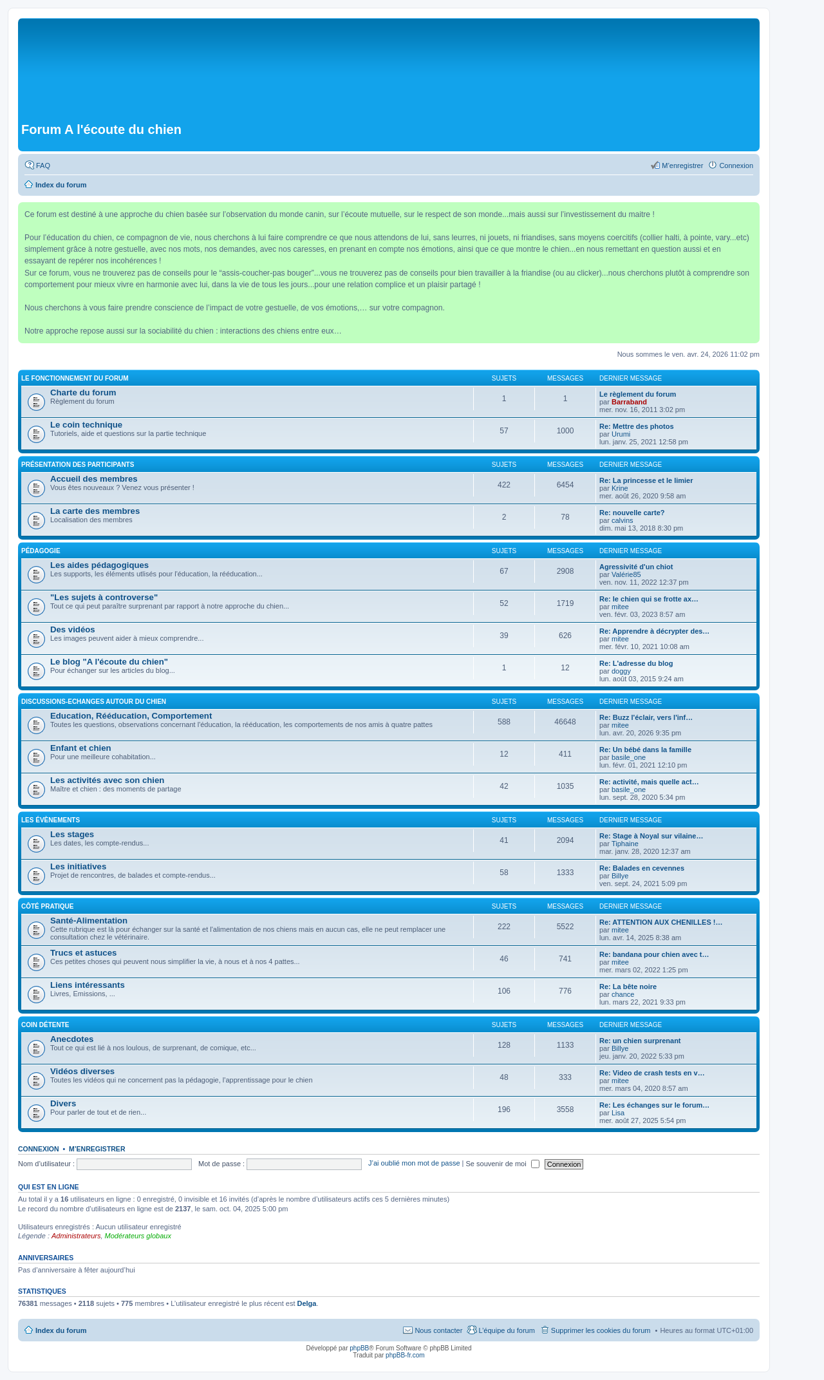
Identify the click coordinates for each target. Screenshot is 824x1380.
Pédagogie (41, 550)
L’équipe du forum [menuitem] (506, 1330)
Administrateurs (76, 1236)
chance (623, 994)
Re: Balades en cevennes (641, 868)
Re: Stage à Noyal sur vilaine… (651, 836)
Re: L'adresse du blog (636, 663)
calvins (622, 520)
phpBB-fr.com (405, 1355)
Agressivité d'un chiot (636, 567)
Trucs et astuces (83, 953)
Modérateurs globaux (138, 1236)
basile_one (629, 757)
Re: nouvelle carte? (631, 512)
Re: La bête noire (628, 986)
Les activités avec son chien (107, 780)
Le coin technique (86, 425)
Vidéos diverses (82, 1071)
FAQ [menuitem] (43, 165)
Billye (620, 876)
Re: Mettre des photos (636, 426)
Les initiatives (78, 866)
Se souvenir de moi (502, 1163)
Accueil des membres (94, 479)
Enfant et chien (80, 748)
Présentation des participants (77, 464)
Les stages (72, 834)
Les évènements (50, 820)
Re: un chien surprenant (640, 1040)
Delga (307, 1303)
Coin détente (45, 1024)
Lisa (618, 1113)
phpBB (359, 1348)
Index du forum (60, 1330)
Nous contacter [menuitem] (438, 1330)
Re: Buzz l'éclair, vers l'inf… (646, 717)
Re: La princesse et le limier (646, 480)
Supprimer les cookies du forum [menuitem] (601, 1330)
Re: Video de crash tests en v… (652, 1073)
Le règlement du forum (637, 394)
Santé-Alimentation (88, 920)
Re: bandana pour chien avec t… (654, 954)
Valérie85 (626, 574)
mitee (620, 606)
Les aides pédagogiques (99, 565)
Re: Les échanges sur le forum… (654, 1105)
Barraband (629, 402)
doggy (621, 671)
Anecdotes (71, 1039)
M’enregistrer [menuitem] (682, 165)
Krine (620, 488)
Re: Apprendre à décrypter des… (654, 631)
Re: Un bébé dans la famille (645, 749)
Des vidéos (72, 629)
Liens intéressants (87, 985)
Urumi (621, 434)
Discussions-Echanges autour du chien (93, 701)
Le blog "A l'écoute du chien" (109, 661)
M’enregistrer (97, 1149)
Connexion (38, 1149)
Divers (63, 1103)
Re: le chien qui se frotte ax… (648, 599)
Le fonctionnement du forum (75, 378)
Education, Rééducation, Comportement (131, 716)
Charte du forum (83, 392)
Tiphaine (625, 843)
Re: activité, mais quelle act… (649, 782)
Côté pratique (47, 906)
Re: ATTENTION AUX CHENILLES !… (660, 922)
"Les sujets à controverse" (104, 597)
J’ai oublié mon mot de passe (414, 1163)
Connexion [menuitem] (736, 165)
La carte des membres (95, 511)
